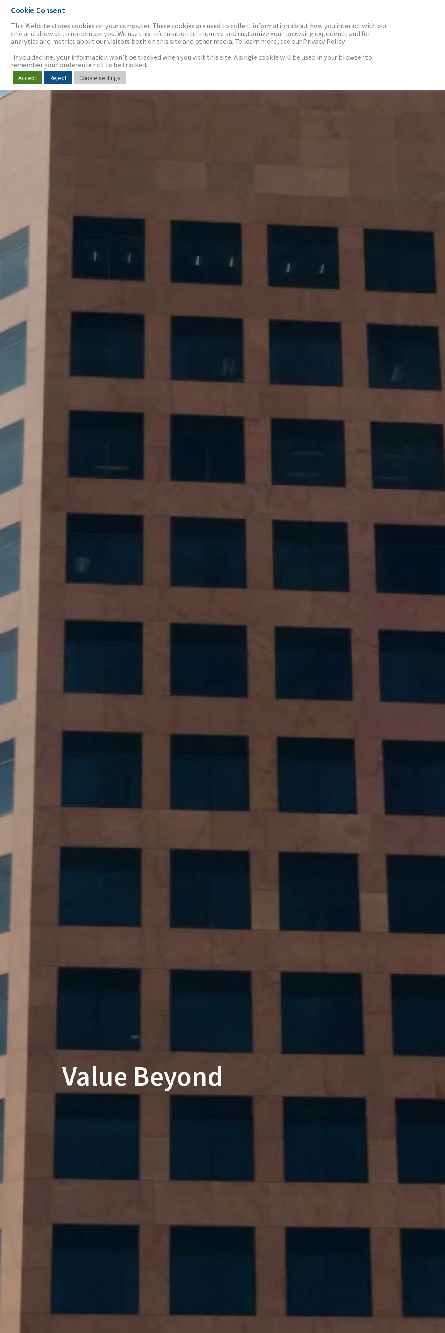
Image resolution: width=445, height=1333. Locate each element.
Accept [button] (27, 77)
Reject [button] (58, 77)
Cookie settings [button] (99, 77)
